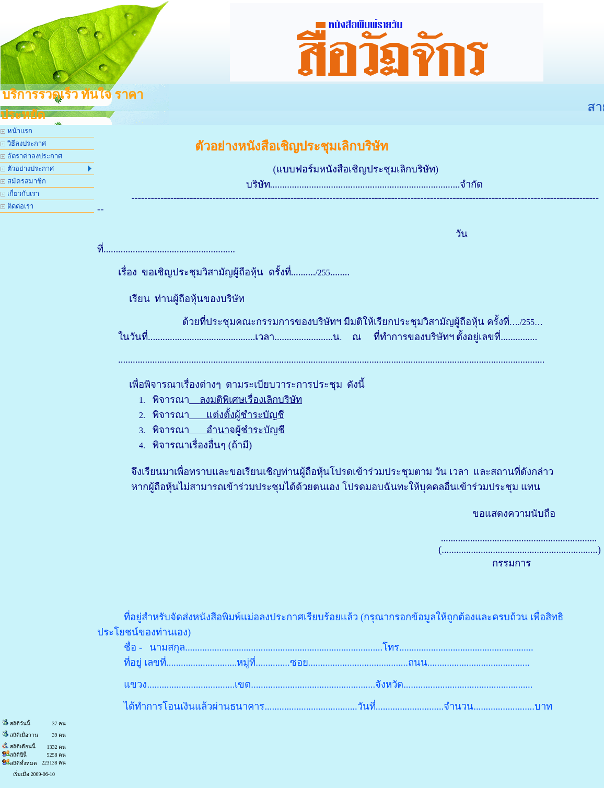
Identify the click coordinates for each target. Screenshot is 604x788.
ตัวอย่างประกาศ (46, 168)
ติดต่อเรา (17, 206)
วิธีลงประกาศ (23, 143)
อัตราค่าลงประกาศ (31, 156)
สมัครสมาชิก (23, 181)
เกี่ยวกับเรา (20, 194)
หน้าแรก (16, 131)
